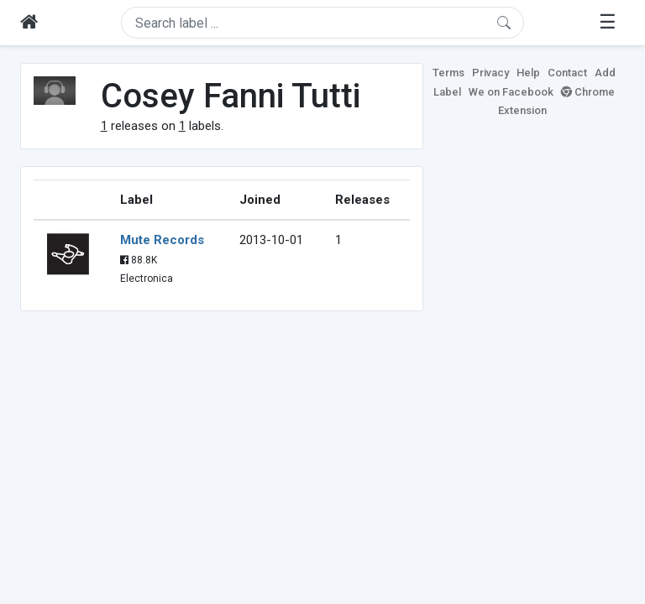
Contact (567, 72)
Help (528, 72)
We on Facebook (511, 92)
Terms (448, 72)
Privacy (490, 72)
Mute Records (162, 239)
